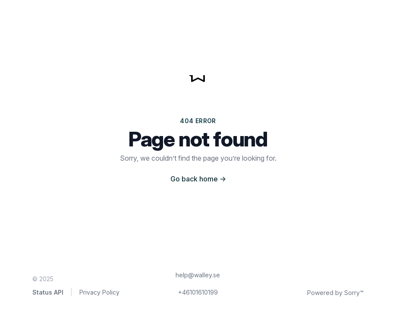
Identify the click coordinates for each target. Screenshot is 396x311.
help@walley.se (198, 275)
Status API (47, 292)
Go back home (198, 179)
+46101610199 (198, 292)
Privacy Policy (99, 292)
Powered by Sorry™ (335, 292)
